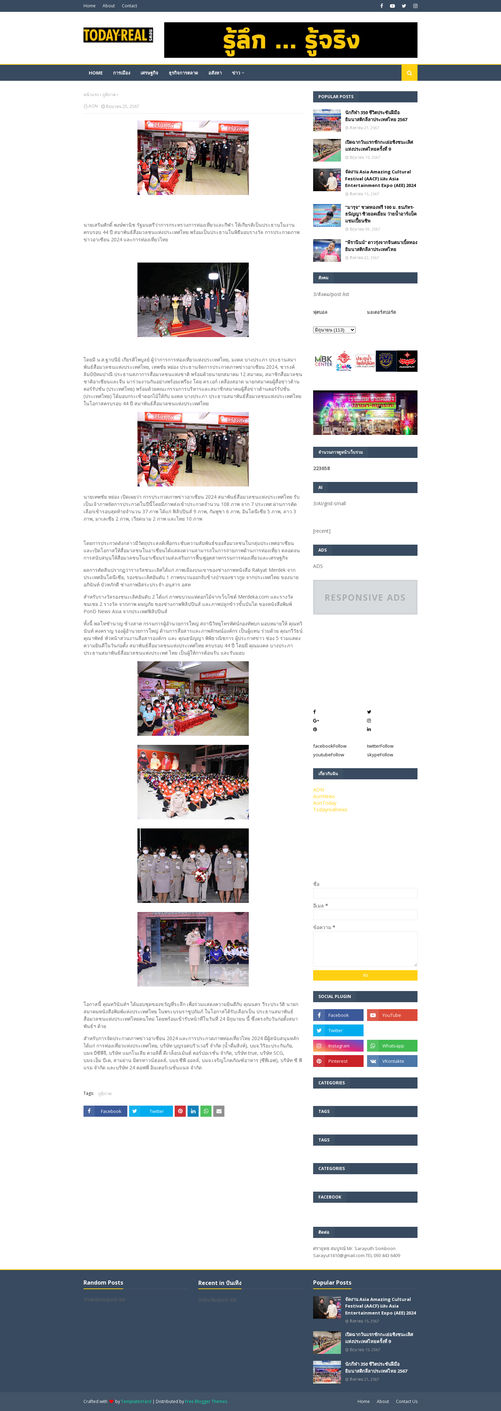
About (109, 6)
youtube (328, 754)
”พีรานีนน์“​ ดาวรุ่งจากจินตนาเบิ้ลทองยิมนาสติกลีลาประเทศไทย (381, 245)
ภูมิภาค (109, 95)
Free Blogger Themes (206, 1401)
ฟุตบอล (320, 312)
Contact (129, 6)
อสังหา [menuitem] (215, 73)
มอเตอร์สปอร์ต (381, 312)
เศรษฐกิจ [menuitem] (149, 73)
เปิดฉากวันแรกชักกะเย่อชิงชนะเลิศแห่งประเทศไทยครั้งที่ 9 (379, 145)
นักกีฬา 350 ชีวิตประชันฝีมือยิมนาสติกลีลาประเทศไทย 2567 (376, 116)
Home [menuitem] (96, 73)
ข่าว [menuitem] (236, 73)
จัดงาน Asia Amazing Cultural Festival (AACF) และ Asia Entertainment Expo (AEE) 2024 (380, 178)
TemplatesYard (136, 1401)
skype (380, 754)
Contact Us (407, 1401)
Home (90, 6)
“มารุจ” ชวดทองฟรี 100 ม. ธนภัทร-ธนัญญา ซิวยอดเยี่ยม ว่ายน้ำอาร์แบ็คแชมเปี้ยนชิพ (381, 214)
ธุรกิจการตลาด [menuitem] (183, 73)
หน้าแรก (91, 95)
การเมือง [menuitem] (121, 73)
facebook (330, 746)
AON (93, 106)
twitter (380, 746)
